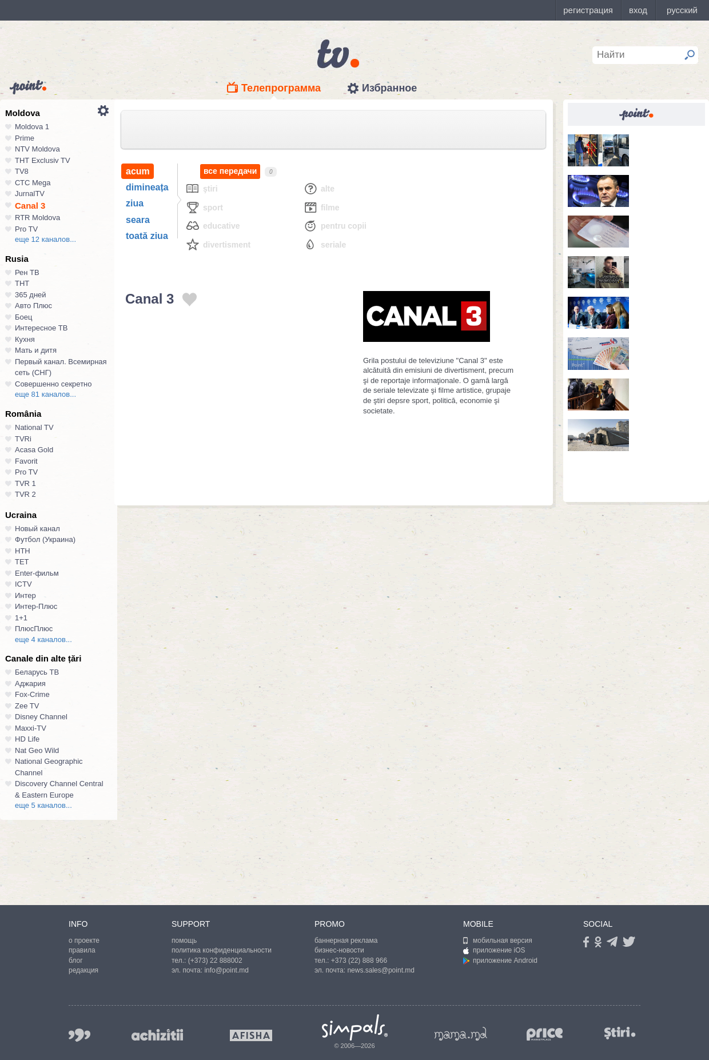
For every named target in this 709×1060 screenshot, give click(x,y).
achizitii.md (157, 1035)
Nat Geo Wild (37, 750)
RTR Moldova (37, 217)
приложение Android (500, 961)
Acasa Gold (34, 449)
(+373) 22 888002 (215, 961)
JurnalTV (30, 193)
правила (82, 950)
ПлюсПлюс (34, 628)
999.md (79, 1035)
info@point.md (226, 970)
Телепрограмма (281, 88)
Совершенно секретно (53, 384)
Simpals (355, 1027)
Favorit (26, 461)
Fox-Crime (32, 694)
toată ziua (147, 236)
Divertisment (217, 244)
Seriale (324, 244)
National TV (34, 427)
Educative (212, 225)
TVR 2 (25, 494)
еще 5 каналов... (43, 805)
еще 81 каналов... (45, 394)
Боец (23, 317)
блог (76, 961)
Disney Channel (41, 716)
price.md (545, 1034)
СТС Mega (32, 182)
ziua (135, 203)
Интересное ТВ (41, 328)
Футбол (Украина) (45, 539)
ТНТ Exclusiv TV (42, 160)
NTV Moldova (37, 149)
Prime (24, 138)
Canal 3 (30, 205)
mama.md (461, 1034)
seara (138, 220)
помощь (184, 941)
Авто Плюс (33, 305)
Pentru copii (335, 225)
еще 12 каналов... (45, 239)
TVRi (23, 439)
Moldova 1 (32, 126)
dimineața (147, 187)
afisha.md (251, 1035)
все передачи (230, 171)
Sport (204, 207)
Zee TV (27, 706)
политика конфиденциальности (222, 950)
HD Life (27, 739)
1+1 (21, 617)
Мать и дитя (36, 350)
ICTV (23, 584)
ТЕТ (22, 561)
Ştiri (201, 188)
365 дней (30, 294)
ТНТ (22, 283)
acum (138, 171)
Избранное (389, 88)
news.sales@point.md (381, 970)
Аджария (30, 683)
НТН (22, 551)
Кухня (25, 339)
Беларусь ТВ (37, 672)
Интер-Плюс (36, 606)
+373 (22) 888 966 (359, 961)
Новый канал (37, 528)
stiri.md (619, 1033)
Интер (25, 595)
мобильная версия (497, 941)
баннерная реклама (345, 941)
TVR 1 (25, 483)
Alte (318, 188)
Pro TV (26, 229)
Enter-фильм (37, 573)
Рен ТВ (27, 272)
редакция (83, 970)
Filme (321, 207)
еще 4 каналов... (43, 639)
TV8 (22, 171)
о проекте (84, 941)
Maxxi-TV (30, 728)
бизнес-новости (339, 950)
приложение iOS (494, 950)
